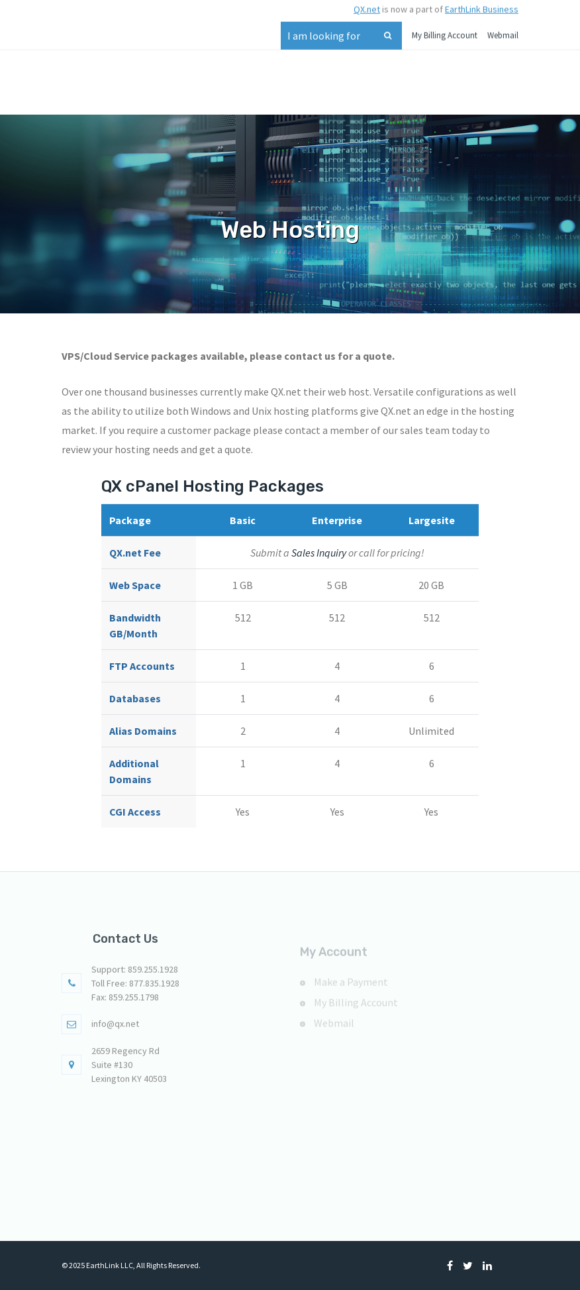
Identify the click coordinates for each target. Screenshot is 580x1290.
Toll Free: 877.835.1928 (135, 990)
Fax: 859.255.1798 (125, 1004)
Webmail (502, 30)
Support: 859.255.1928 (134, 976)
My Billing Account (444, 30)
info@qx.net (115, 1030)
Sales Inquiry (318, 552)
